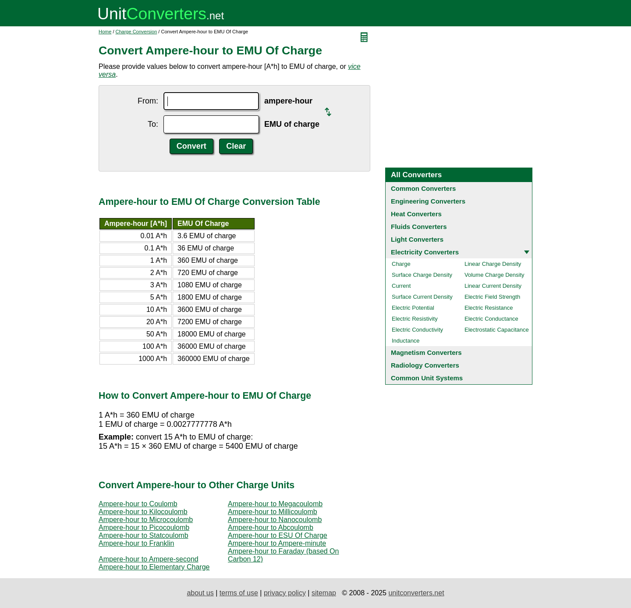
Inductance (406, 340)
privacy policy (285, 593)
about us (200, 593)
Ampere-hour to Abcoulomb (270, 527)
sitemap (324, 593)
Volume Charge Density (494, 275)
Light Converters (417, 239)
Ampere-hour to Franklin (136, 543)
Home (105, 31)
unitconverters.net (416, 593)
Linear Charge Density (492, 264)
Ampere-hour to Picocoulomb (144, 527)
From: (148, 101)
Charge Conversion (136, 31)
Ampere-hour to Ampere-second (149, 559)
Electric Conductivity (417, 329)
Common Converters (423, 188)
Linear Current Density (492, 286)
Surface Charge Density (422, 275)
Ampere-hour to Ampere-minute (277, 543)
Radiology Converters (425, 365)
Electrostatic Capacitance (496, 329)
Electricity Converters (425, 252)
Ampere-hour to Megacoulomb (275, 504)
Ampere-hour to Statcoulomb (143, 535)
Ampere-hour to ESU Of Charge (277, 535)
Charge (401, 264)
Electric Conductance (491, 318)
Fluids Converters (419, 226)
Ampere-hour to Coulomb (138, 504)
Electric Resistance (488, 307)
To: (153, 124)
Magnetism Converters (426, 352)
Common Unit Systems (427, 378)
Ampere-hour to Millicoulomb (272, 511)
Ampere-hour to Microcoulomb (146, 519)
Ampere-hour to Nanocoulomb (275, 519)
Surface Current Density (422, 296)
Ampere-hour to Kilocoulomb (143, 511)
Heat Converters (416, 214)
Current (401, 286)
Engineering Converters (428, 201)
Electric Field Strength (492, 296)
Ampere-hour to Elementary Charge (154, 567)
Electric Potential (413, 307)
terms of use (239, 593)
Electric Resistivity (415, 318)
